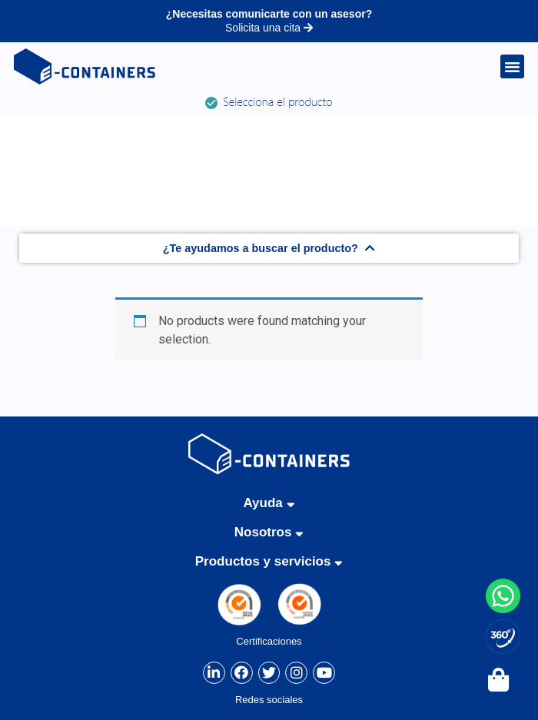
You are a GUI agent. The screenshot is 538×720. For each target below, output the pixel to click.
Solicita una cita (269, 28)
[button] (512, 67)
